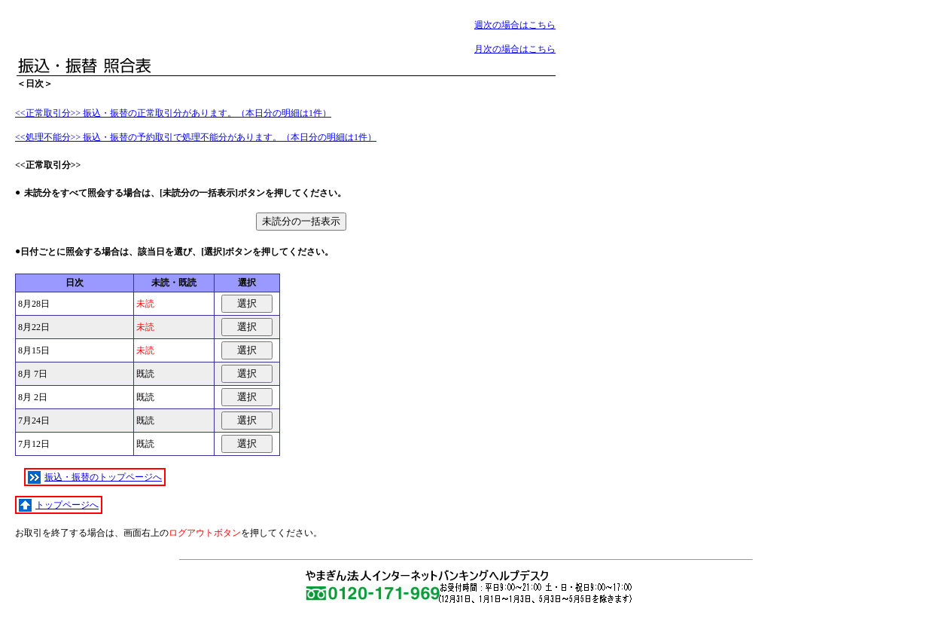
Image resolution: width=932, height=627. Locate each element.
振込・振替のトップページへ (95, 477)
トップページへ (59, 505)
